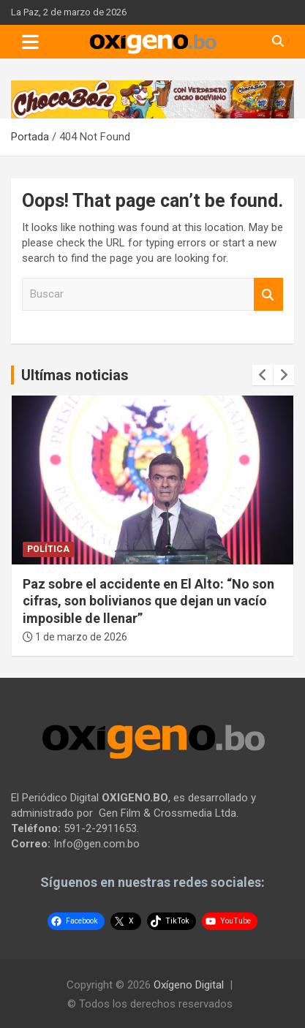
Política (48, 549)
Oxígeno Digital (189, 984)
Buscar (268, 294)
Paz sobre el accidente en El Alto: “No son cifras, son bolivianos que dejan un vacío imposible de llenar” (148, 601)
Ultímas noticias (75, 375)
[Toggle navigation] (30, 41)
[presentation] (262, 375)
